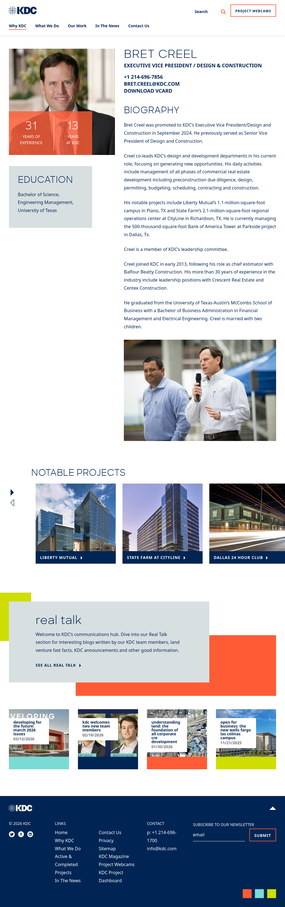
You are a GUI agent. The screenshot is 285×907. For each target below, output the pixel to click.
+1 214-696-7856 (143, 76)
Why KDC (64, 840)
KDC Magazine (114, 856)
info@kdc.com (161, 849)
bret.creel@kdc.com (152, 83)
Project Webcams (253, 11)
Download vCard (148, 90)
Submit (262, 835)
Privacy (106, 840)
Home (61, 832)
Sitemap (107, 849)
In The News (68, 881)
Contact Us (110, 832)
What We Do (68, 849)
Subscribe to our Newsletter (223, 824)
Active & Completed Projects (66, 864)
